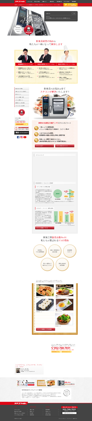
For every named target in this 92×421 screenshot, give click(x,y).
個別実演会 (32, 414)
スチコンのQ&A (66, 1)
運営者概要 (74, 1)
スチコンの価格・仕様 (19, 97)
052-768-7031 (69, 409)
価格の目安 (52, 1)
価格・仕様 (32, 409)
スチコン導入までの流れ (18, 414)
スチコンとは (29, 1)
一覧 (74, 13)
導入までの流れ (37, 1)
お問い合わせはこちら (66, 351)
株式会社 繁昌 (48, 414)
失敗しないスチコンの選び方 (20, 91)
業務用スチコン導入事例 (19, 102)
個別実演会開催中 (20, 124)
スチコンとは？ (17, 409)
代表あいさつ (48, 411)
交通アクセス (75, 418)
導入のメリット (18, 94)
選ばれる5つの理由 (18, 88)
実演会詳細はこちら (55, 351)
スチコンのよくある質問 (19, 105)
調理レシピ (44, 1)
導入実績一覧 (59, 1)
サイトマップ (69, 418)
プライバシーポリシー (62, 418)
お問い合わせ (48, 413)
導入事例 (31, 413)
